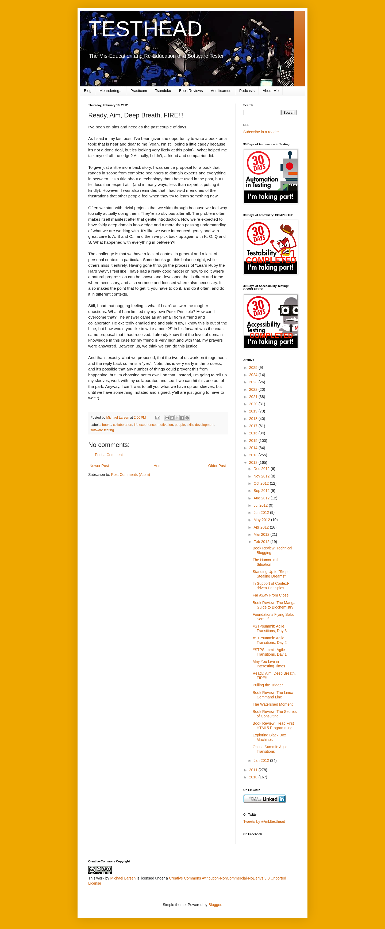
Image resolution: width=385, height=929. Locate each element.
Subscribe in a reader (261, 132)
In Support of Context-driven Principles (271, 585)
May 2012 (262, 520)
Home (158, 466)
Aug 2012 (262, 498)
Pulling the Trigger (268, 685)
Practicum (138, 91)
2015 (254, 440)
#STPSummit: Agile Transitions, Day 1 (270, 652)
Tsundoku (163, 91)
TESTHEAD (145, 29)
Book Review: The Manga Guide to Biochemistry (274, 605)
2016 (254, 433)
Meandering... (110, 91)
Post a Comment (109, 455)
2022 (254, 389)
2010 (254, 777)
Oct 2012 (261, 483)
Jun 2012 (261, 512)
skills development (200, 425)
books (106, 425)
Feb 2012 (261, 542)
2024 (254, 375)
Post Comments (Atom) (130, 474)
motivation (165, 425)
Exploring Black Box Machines (269, 737)
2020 (254, 404)
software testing (102, 430)
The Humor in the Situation (267, 562)
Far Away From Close (270, 595)
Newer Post (99, 466)
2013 (254, 455)
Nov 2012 (262, 476)
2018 (254, 418)
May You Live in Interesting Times (269, 663)
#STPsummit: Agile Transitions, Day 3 (270, 628)
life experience (145, 425)
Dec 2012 (262, 469)
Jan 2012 (261, 760)
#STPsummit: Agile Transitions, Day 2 (270, 640)
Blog (87, 91)
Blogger (215, 905)
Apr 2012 (261, 527)
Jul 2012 (261, 505)
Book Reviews (191, 91)
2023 (254, 382)
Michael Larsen (123, 878)
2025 (254, 367)
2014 (254, 448)
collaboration (122, 425)
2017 (254, 426)
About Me (271, 91)
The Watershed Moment (273, 704)
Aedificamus (221, 91)
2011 (254, 770)
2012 (254, 462)
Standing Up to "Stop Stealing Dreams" (270, 573)
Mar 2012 (261, 534)
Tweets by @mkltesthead (264, 821)
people (180, 425)
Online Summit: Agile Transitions (270, 749)
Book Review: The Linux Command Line (273, 694)
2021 (254, 397)
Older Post (217, 466)
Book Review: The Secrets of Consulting (275, 713)
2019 (254, 411)
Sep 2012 (262, 490)
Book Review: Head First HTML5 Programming (273, 725)
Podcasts (247, 91)
